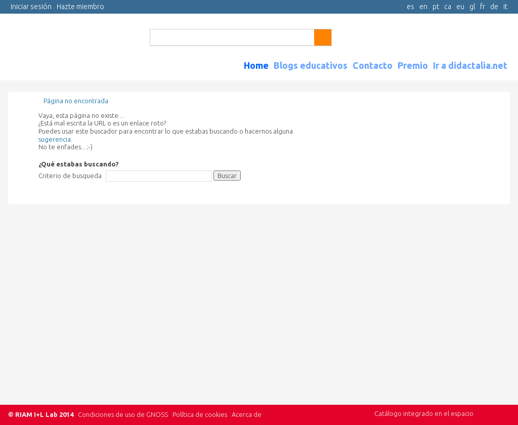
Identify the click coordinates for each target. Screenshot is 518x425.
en (423, 7)
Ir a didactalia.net (470, 65)
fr (482, 7)
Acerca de (247, 414)
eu (460, 7)
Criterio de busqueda (70, 175)
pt (436, 7)
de (494, 7)
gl (472, 7)
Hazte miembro (80, 7)
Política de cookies (199, 414)
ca (447, 7)
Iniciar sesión (31, 7)
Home (256, 65)
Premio (413, 65)
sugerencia (54, 139)
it (505, 7)
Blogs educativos (311, 65)
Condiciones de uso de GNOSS (123, 414)
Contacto (373, 65)
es (410, 7)
